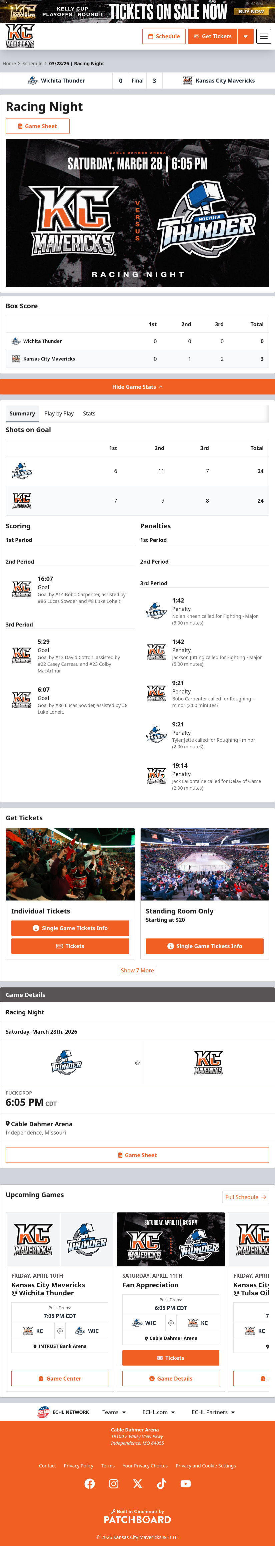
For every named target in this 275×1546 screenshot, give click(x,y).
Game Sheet (37, 126)
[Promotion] (137, 11)
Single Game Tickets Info (70, 928)
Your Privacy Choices (145, 1465)
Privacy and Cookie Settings (206, 1465)
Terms (108, 1465)
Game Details (171, 1378)
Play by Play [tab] (59, 413)
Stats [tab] (89, 413)
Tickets (70, 946)
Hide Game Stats (137, 386)
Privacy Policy (78, 1465)
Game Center (59, 1378)
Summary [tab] (22, 413)
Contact (47, 1465)
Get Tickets (213, 36)
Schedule (164, 36)
